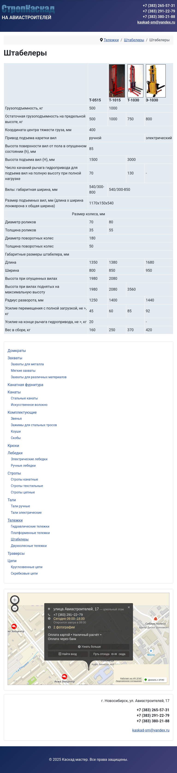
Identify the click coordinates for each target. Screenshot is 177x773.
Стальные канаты (24, 398)
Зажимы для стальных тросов (34, 425)
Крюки (13, 445)
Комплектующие (22, 412)
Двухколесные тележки (29, 546)
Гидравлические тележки (30, 526)
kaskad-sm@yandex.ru (156, 22)
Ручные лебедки (23, 465)
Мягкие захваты (23, 370)
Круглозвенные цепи (26, 567)
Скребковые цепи (24, 573)
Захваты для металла (27, 364)
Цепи (12, 561)
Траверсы (16, 553)
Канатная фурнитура (25, 385)
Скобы (16, 438)
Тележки (15, 520)
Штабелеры (20, 539)
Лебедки (15, 453)
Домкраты (17, 350)
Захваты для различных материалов (39, 377)
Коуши (16, 431)
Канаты (14, 392)
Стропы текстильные (27, 486)
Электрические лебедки (29, 459)
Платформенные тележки (30, 533)
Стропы (14, 473)
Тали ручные (20, 506)
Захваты (15, 358)
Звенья (16, 418)
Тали (12, 500)
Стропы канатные (24, 479)
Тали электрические (26, 512)
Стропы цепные (23, 492)
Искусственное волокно (29, 405)
